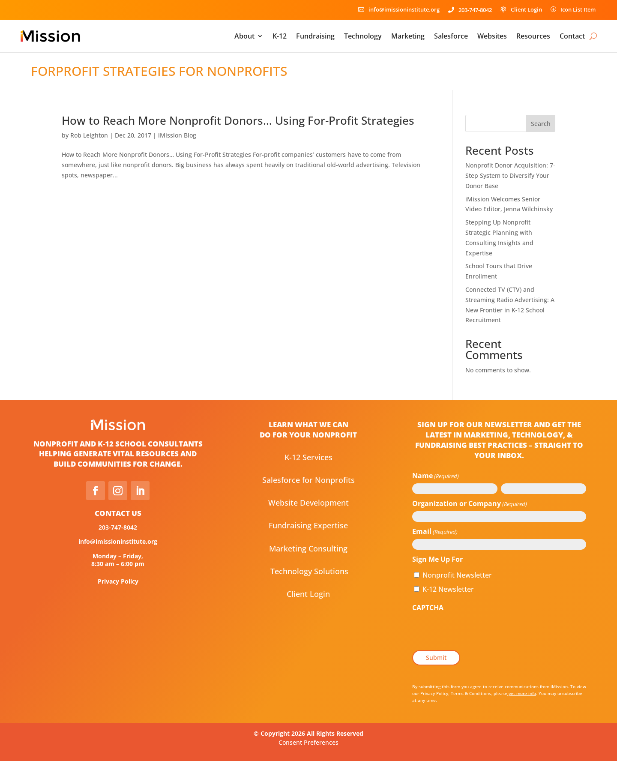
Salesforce (451, 36)
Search (541, 124)
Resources (533, 36)
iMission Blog (177, 135)
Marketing (408, 36)
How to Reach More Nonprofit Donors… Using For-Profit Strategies (238, 120)
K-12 (280, 36)
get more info (521, 693)
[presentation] (477, 631)
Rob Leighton (89, 135)
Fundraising (315, 36)
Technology (363, 36)
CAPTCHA (427, 607)
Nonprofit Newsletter (457, 575)
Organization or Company (469, 504)
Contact (572, 36)
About (244, 36)
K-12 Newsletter (448, 589)
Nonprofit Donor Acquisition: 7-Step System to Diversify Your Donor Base (510, 175)
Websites (492, 36)
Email (435, 532)
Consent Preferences (308, 742)
